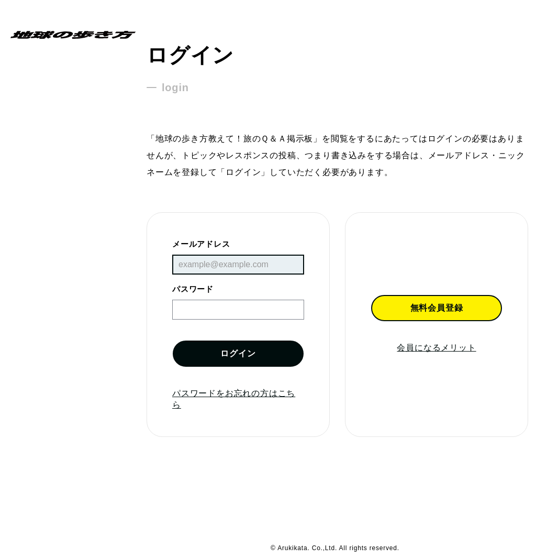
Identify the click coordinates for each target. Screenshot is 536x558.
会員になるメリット (436, 347)
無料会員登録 (436, 307)
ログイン (237, 353)
